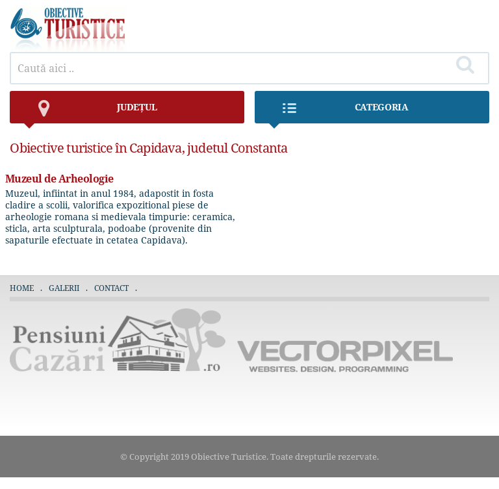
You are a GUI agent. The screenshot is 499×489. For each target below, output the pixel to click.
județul (90, 112)
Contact (111, 288)
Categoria (338, 112)
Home (22, 288)
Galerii (64, 288)
